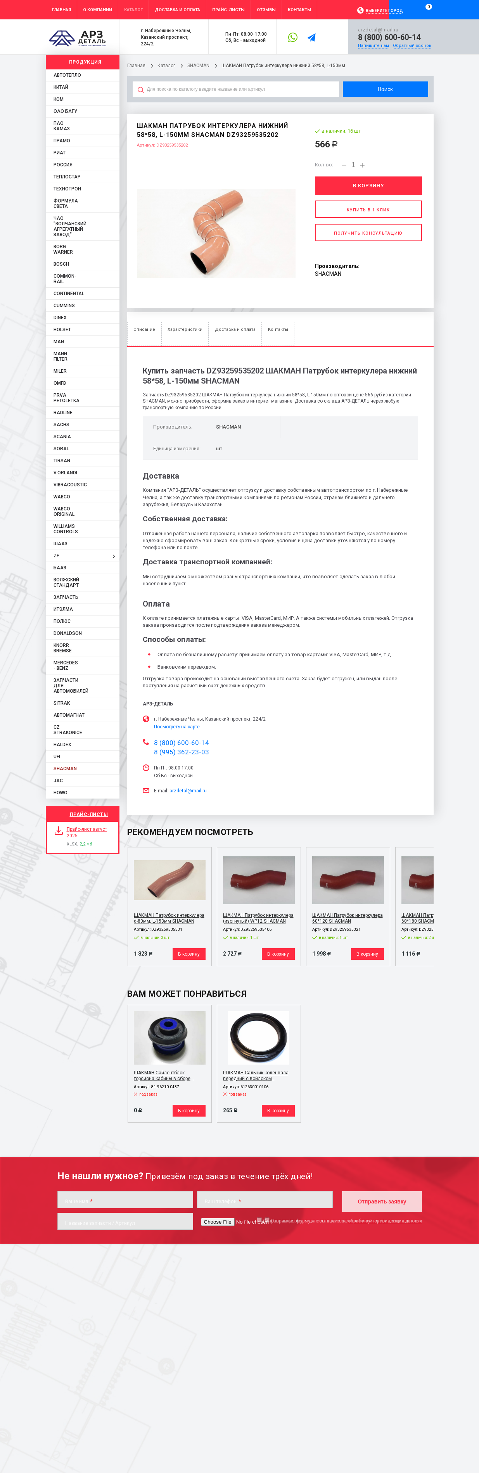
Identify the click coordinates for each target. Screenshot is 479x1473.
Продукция (85, 62)
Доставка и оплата (235, 329)
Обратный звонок (412, 45)
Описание (144, 329)
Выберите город (384, 11)
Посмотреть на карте (177, 727)
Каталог (166, 65)
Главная (136, 65)
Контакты (278, 329)
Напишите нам (373, 45)
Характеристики (185, 329)
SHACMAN (198, 65)
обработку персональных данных (385, 1221)
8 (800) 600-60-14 (389, 37)
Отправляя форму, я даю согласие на (342, 1221)
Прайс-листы (89, 814)
